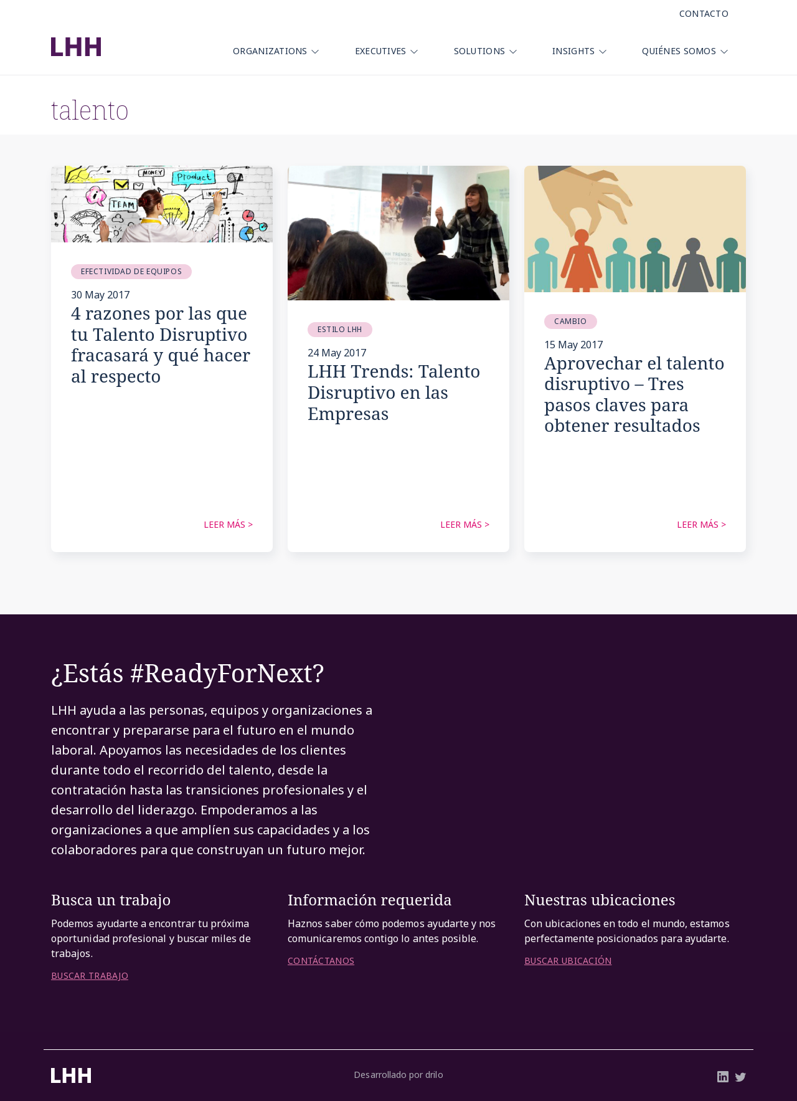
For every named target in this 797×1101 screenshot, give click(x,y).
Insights (573, 51)
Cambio (570, 321)
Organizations (270, 51)
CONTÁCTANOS (321, 961)
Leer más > (228, 524)
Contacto (704, 13)
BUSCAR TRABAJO (89, 976)
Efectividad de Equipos (131, 271)
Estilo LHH (340, 329)
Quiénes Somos (679, 51)
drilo (434, 1074)
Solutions (480, 51)
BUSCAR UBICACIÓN (567, 961)
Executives (381, 51)
